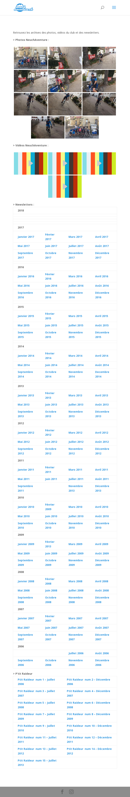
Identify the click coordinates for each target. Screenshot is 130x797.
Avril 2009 (101, 544)
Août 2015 (102, 325)
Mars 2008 (75, 581)
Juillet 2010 (76, 516)
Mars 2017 (75, 237)
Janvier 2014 (26, 355)
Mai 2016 (24, 285)
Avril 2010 (101, 507)
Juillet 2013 (76, 404)
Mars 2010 (75, 507)
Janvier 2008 (26, 581)
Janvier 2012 (26, 432)
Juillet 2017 (76, 246)
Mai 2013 (24, 404)
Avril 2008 (101, 581)
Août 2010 (102, 516)
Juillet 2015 (76, 325)
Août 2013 (102, 404)
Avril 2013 (101, 395)
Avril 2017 (101, 237)
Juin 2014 (51, 365)
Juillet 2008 (76, 590)
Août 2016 (102, 285)
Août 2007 (102, 627)
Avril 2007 (101, 618)
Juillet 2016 (76, 285)
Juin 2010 (51, 516)
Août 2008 (102, 590)
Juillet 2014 (76, 365)
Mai (20, 365)
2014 (26, 365)
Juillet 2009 (76, 553)
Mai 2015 (24, 325)
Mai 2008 (24, 590)
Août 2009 (102, 553)
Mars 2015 (75, 316)
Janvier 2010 (26, 507)
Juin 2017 (51, 246)
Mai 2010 (24, 516)
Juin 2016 (51, 285)
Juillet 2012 (76, 442)
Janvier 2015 (26, 316)
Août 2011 (102, 479)
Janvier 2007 (26, 618)
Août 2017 (102, 246)
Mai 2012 (24, 442)
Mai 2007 (24, 627)
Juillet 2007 (76, 627)
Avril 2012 (101, 432)
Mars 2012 (75, 432)
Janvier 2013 (26, 395)
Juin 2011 (51, 479)
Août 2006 (102, 653)
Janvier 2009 (26, 544)
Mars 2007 (75, 618)
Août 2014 (102, 365)
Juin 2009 (51, 553)
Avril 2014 (101, 355)
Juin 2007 (51, 627)
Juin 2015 (51, 325)
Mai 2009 (24, 553)
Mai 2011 (24, 479)
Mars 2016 (75, 276)
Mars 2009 (75, 544)
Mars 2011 (75, 469)
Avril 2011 (101, 469)
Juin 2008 (51, 590)
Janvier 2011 (26, 469)
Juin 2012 (51, 442)
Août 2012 (102, 442)
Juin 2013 (51, 404)
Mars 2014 (75, 355)
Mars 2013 (75, 395)
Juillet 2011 (76, 479)
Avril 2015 (101, 316)
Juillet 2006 (76, 653)
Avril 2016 (101, 276)
